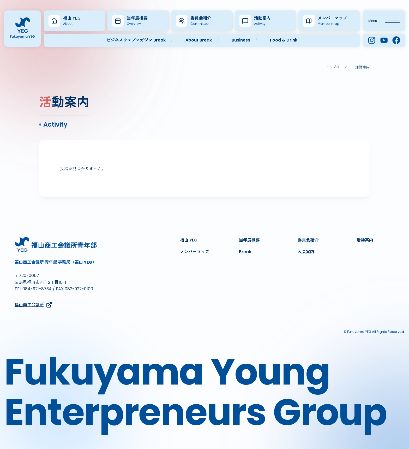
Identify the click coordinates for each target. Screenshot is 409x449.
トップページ (336, 67)
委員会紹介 (308, 240)
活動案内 (365, 240)
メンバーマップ (194, 252)
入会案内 (306, 252)
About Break (198, 40)
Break (245, 252)
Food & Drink (283, 40)
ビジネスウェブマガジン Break (136, 40)
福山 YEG (188, 240)
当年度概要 (249, 240)
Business (241, 40)
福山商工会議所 (33, 305)
